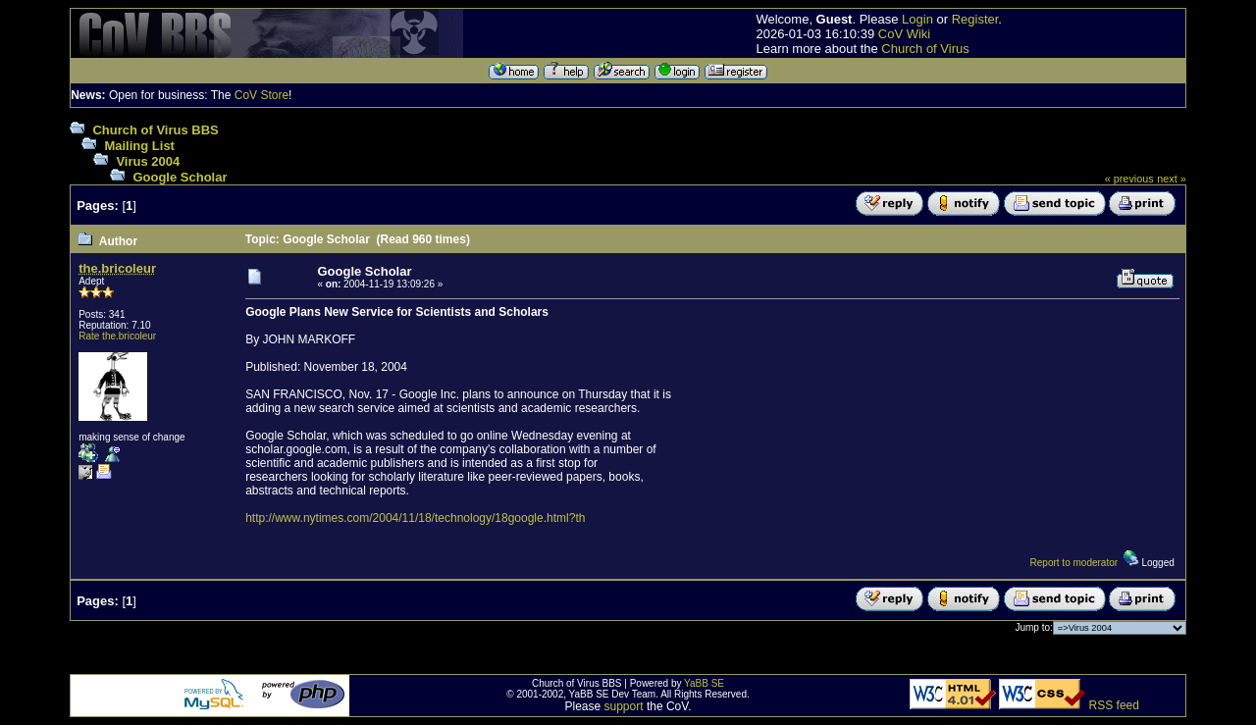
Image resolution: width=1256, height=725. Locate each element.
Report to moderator (1074, 562)
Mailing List (139, 145)
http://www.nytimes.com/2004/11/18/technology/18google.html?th (415, 518)
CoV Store (261, 95)
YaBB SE (704, 683)
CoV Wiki (904, 33)
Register (975, 19)
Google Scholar (179, 177)
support (624, 706)
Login (917, 19)
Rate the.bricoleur (117, 336)
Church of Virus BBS (155, 130)
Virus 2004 (148, 161)
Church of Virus (924, 48)
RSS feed (1114, 705)
